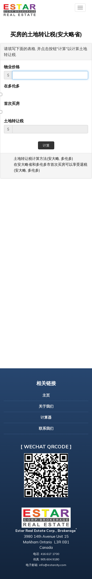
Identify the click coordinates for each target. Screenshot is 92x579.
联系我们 (46, 428)
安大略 (53, 158)
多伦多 (66, 158)
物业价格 (12, 66)
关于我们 (46, 406)
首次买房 (12, 103)
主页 (46, 395)
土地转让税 (14, 120)
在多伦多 (12, 85)
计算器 (46, 417)
